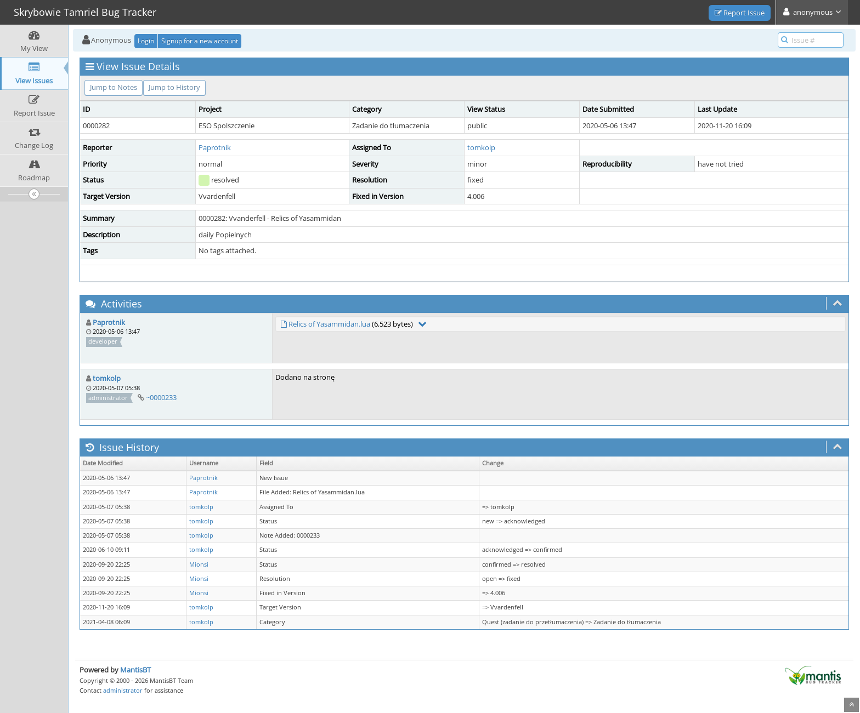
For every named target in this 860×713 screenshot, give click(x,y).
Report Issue (740, 13)
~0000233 (161, 397)
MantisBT (135, 670)
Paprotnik (215, 147)
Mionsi (198, 564)
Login (146, 40)
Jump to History (174, 87)
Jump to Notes (113, 87)
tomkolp (481, 147)
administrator (123, 690)
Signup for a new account (199, 40)
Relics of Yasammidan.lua (329, 324)
